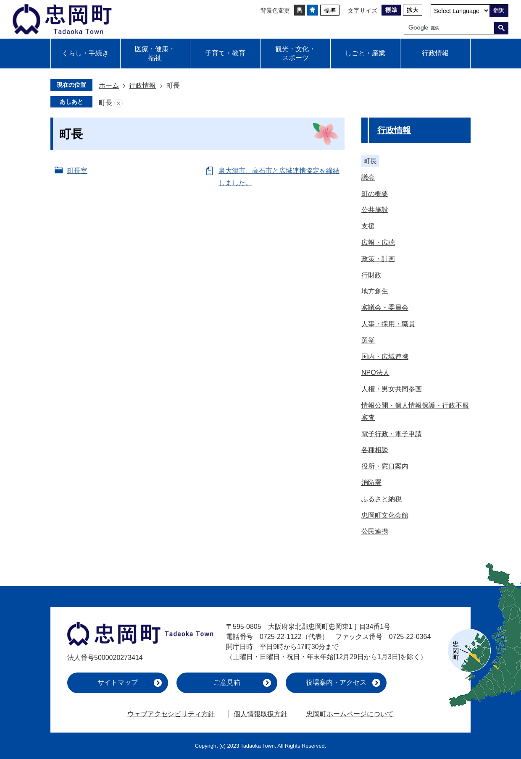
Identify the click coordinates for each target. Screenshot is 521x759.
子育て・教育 (225, 53)
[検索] (451, 28)
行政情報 (435, 53)
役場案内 (336, 682)
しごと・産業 (365, 53)
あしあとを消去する (118, 103)
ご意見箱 (226, 682)
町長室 (77, 170)
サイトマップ (117, 682)
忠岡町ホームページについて (350, 713)
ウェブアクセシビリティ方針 (171, 713)
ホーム (109, 85)
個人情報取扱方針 (260, 713)
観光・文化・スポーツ (295, 53)
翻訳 (498, 10)
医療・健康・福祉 (155, 53)
